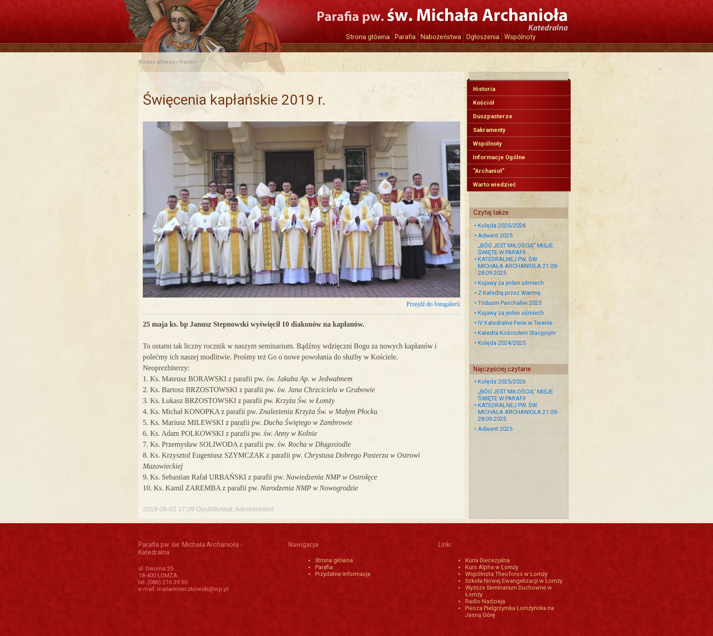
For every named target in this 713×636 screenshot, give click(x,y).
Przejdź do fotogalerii (433, 304)
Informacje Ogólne (499, 157)
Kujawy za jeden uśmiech (511, 282)
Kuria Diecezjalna (487, 560)
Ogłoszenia (482, 37)
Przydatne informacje (343, 573)
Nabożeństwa (441, 37)
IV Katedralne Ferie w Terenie (515, 322)
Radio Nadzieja (485, 601)
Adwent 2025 (495, 235)
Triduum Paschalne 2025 (510, 302)
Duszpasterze (492, 116)
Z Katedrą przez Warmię (509, 292)
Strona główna (368, 37)
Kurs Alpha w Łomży (491, 567)
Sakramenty (489, 129)
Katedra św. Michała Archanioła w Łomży (222, 21)
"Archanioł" (488, 170)
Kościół (483, 102)
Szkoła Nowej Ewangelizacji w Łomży (513, 580)
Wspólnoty (520, 37)
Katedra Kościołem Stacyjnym (517, 332)
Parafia (405, 37)
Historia (484, 89)
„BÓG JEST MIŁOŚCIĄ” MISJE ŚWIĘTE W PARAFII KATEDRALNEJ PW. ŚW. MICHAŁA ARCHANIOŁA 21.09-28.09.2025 (518, 259)
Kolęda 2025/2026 (502, 225)
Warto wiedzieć (494, 184)
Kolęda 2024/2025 (502, 342)
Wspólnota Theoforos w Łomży (506, 573)
